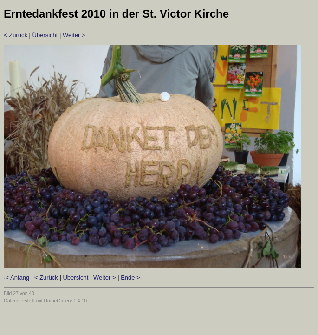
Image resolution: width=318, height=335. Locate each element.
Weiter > (74, 35)
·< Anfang (16, 277)
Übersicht (45, 35)
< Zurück (15, 35)
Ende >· (131, 277)
